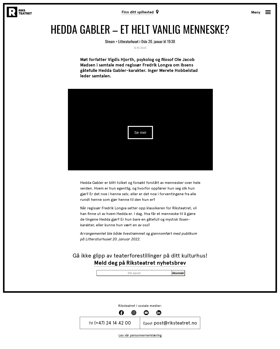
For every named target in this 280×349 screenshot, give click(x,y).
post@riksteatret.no (175, 323)
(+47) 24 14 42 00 (112, 323)
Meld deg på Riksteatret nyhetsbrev (140, 262)
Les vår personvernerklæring (140, 335)
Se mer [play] (140, 132)
